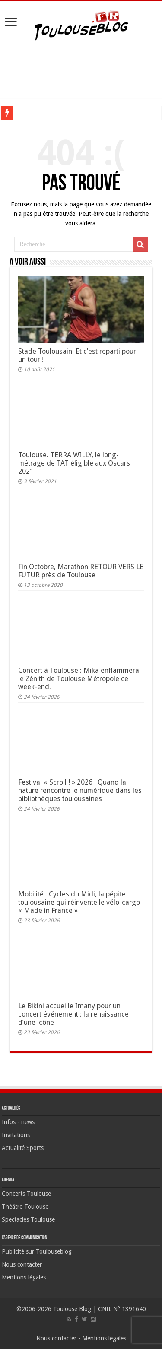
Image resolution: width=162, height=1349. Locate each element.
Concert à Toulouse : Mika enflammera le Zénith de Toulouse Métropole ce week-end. (78, 678)
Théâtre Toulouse (25, 1206)
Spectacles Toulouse (28, 1219)
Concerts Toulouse (26, 1193)
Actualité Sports (23, 1147)
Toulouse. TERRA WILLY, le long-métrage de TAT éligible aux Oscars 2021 (74, 463)
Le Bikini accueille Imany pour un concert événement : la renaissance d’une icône (73, 1014)
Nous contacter (22, 1264)
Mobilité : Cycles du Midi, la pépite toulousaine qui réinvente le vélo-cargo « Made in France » (79, 902)
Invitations (16, 1134)
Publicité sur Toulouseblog (37, 1251)
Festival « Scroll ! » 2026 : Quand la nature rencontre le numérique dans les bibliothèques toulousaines (80, 790)
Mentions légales (24, 1277)
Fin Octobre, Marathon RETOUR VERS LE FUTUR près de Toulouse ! (80, 571)
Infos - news (18, 1121)
